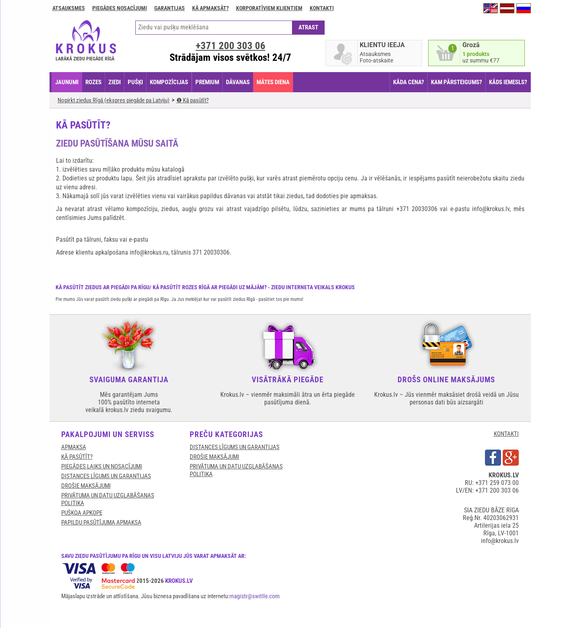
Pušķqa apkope (81, 512)
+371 (230, 46)
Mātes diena (273, 82)
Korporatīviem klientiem (269, 8)
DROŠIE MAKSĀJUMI (86, 485)
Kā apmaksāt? (210, 8)
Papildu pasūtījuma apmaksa (101, 522)
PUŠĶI (135, 82)
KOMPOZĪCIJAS (169, 82)
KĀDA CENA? (408, 82)
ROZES (93, 82)
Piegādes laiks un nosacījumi (101, 466)
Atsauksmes (68, 8)
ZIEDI (114, 82)
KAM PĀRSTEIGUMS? (456, 82)
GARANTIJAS (169, 8)
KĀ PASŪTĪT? (77, 456)
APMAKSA (73, 447)
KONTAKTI (506, 433)
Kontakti (322, 8)
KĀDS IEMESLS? (508, 82)
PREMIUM (207, 82)
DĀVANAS (238, 82)
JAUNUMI (67, 82)
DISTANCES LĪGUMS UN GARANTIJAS (106, 476)
